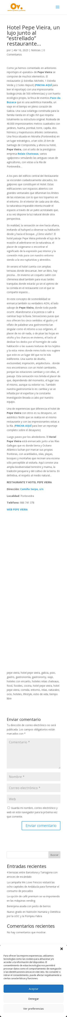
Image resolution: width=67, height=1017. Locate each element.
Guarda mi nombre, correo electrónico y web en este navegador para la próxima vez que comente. (32, 812)
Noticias (36, 50)
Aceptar (33, 989)
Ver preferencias (33, 1008)
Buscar (54, 855)
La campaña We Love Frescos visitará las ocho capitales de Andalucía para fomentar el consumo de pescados (33, 887)
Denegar (33, 998)
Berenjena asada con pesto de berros (29, 906)
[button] (61, 949)
